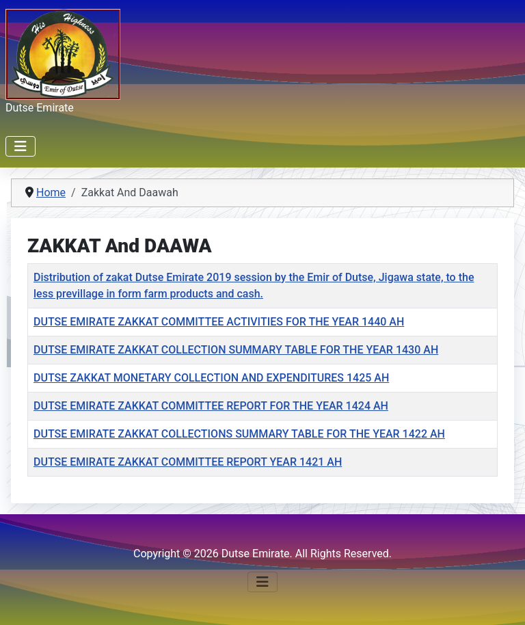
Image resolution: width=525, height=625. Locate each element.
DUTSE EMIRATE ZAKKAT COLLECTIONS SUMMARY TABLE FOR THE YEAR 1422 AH (239, 433)
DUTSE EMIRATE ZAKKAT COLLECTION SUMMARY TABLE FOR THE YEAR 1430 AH (235, 349)
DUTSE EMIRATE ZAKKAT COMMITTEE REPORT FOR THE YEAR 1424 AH (210, 405)
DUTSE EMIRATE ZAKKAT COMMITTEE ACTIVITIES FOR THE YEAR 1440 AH (218, 321)
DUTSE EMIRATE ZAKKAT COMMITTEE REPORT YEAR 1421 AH (187, 461)
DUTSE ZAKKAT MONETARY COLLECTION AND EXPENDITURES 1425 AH (211, 377)
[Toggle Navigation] (20, 146)
